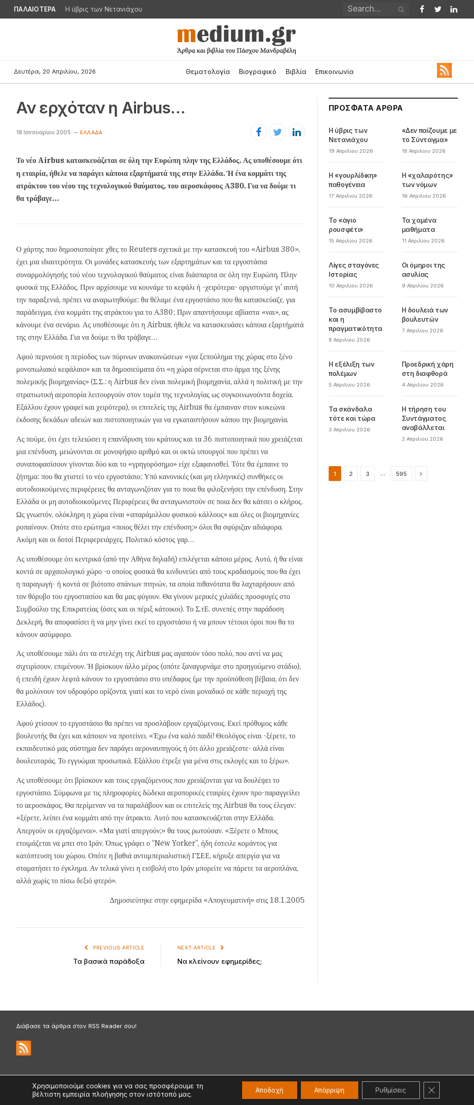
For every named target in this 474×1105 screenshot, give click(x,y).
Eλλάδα (91, 132)
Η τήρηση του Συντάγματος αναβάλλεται (424, 418)
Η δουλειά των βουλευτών (425, 314)
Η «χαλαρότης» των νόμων (427, 179)
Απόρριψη (327, 1090)
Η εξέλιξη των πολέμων (351, 368)
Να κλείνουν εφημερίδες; (219, 961)
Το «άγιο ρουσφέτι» (346, 224)
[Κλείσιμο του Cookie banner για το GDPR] (431, 1090)
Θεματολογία (208, 71)
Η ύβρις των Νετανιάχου (103, 9)
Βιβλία (296, 71)
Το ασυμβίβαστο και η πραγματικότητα (355, 319)
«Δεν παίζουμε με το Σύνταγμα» (429, 135)
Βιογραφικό (257, 71)
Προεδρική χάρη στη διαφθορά (428, 368)
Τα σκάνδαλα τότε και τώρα (352, 413)
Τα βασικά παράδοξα (108, 961)
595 (401, 473)
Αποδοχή (266, 1090)
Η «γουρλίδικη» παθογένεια (353, 179)
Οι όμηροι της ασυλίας (423, 269)
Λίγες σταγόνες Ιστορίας (354, 269)
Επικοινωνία (334, 71)
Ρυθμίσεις (389, 1090)
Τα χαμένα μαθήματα (419, 224)
